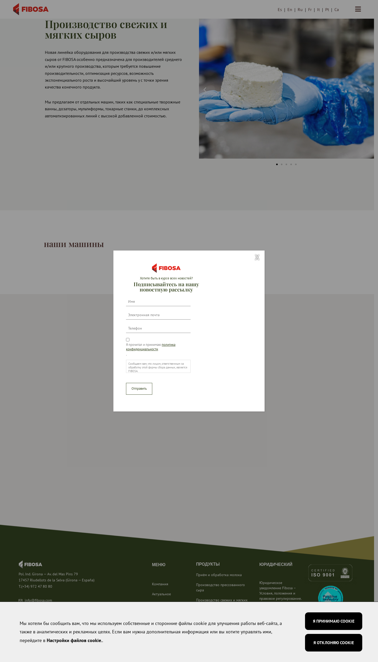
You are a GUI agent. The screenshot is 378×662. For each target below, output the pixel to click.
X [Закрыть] (257, 257)
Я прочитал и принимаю (150, 346)
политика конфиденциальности (150, 346)
